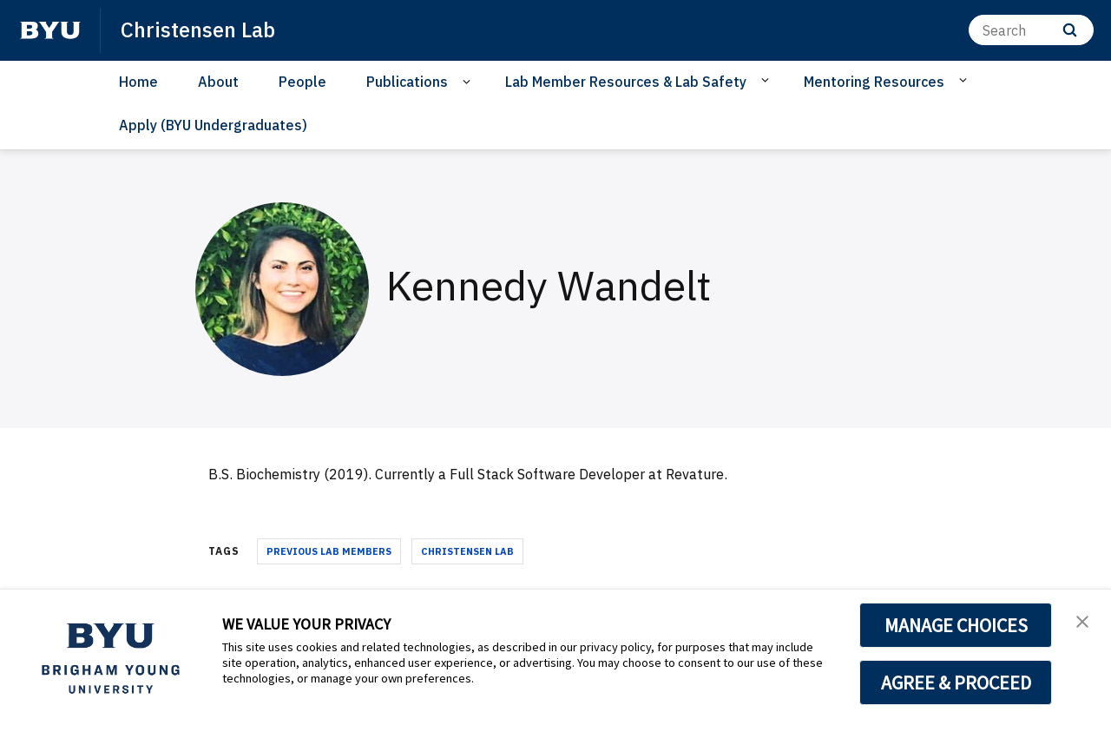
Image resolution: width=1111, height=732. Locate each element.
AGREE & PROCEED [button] (956, 682)
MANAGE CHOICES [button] (956, 625)
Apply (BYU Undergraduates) (213, 125)
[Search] (1031, 30)
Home (138, 81)
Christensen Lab (467, 551)
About (218, 81)
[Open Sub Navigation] (469, 82)
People (302, 81)
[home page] (50, 30)
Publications (407, 81)
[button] (1082, 621)
